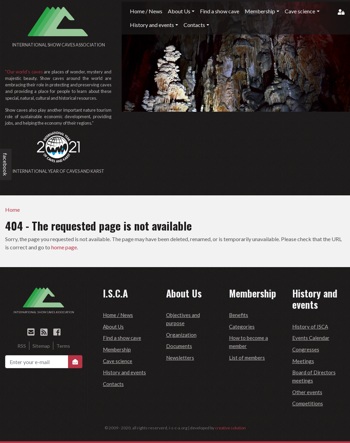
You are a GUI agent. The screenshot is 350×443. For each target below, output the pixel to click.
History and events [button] (152, 25)
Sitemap (41, 346)
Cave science (117, 361)
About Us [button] (179, 11)
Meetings (303, 361)
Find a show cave (122, 338)
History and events (124, 372)
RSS (21, 346)
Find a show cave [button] (219, 11)
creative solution (230, 427)
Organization (181, 335)
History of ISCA (310, 326)
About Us (113, 326)
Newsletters (180, 358)
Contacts (113, 384)
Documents (179, 346)
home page (64, 247)
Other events (307, 392)
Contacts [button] (194, 25)
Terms (63, 346)
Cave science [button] (300, 11)
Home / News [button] (146, 11)
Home (12, 209)
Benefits (238, 315)
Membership (117, 349)
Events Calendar (310, 338)
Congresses (305, 349)
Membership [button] (260, 11)
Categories (242, 326)
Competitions (307, 403)
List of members (247, 358)
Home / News (118, 315)
